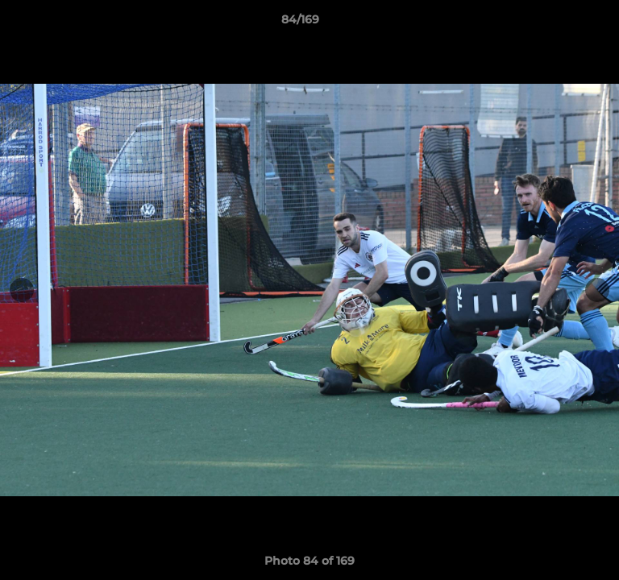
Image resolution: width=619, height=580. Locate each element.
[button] (561, 23)
